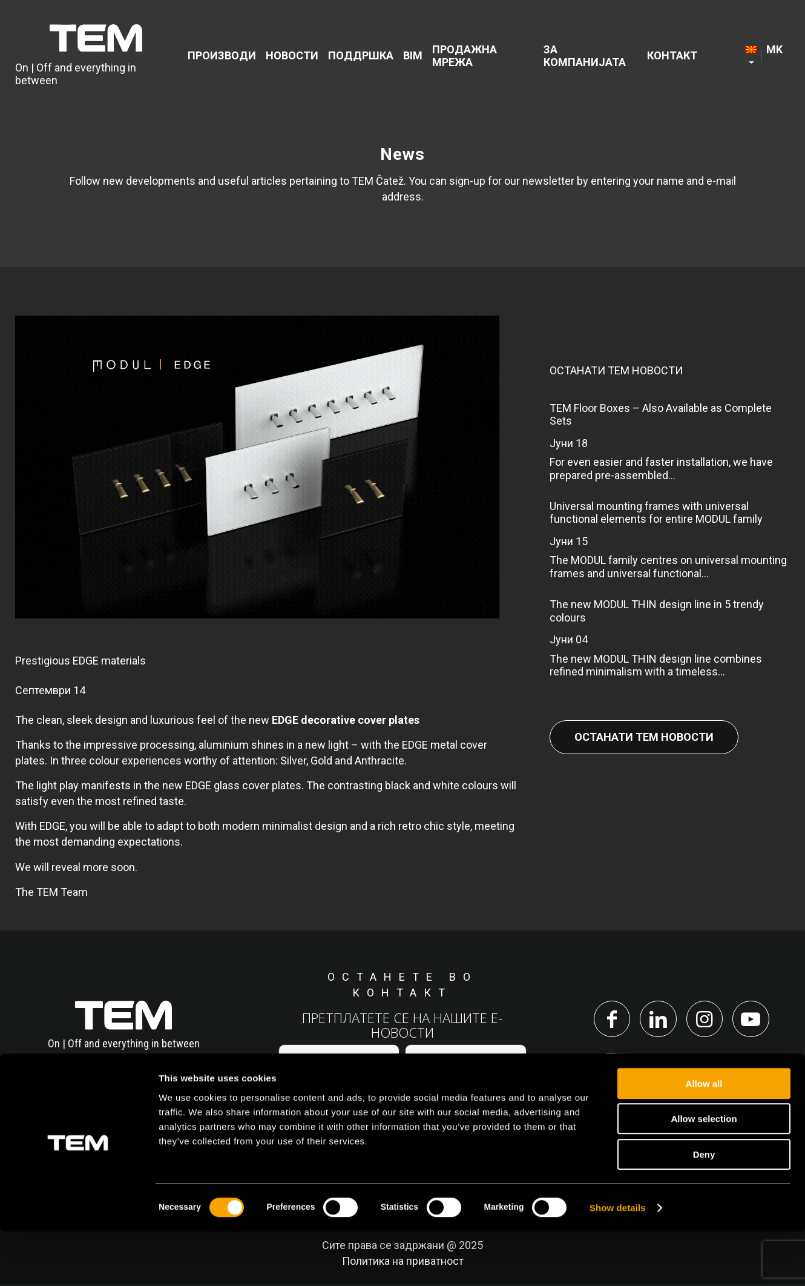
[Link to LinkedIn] (657, 1020)
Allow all (704, 1138)
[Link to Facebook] (609, 1020)
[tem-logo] (96, 56)
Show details (618, 1262)
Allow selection (704, 1173)
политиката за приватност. (452, 1096)
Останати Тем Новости (644, 737)
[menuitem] (223, 57)
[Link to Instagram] (705, 1020)
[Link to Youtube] (754, 1020)
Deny (704, 1209)
